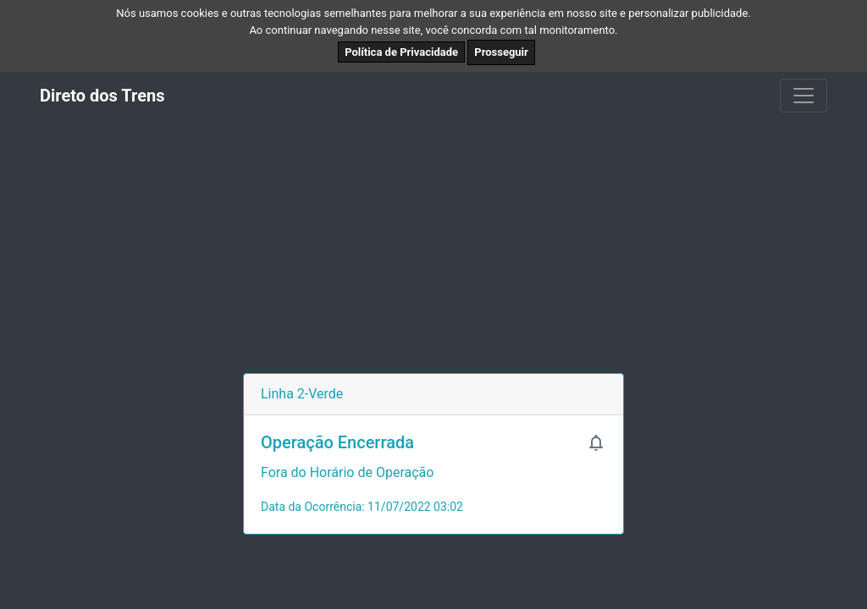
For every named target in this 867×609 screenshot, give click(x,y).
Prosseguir (501, 52)
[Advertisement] (433, 246)
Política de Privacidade (401, 52)
